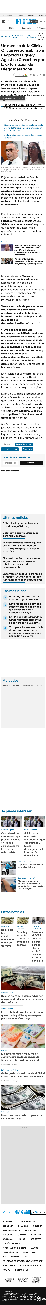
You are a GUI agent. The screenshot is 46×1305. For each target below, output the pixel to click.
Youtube (29, 1212)
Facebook (9, 1212)
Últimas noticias (26, 1221)
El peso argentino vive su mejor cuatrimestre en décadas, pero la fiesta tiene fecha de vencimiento (20, 1057)
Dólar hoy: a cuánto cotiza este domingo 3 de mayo (20, 534)
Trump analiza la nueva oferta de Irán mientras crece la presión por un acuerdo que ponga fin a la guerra (26, 632)
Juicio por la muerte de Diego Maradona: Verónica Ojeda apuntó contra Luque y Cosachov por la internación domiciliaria (27, 250)
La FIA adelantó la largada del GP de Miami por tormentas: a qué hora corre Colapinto (26, 619)
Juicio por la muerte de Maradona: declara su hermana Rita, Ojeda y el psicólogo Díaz (28, 261)
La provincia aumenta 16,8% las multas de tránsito (30, 865)
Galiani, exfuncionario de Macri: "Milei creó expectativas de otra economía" (23, 1075)
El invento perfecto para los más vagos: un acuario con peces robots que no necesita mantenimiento (21, 563)
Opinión (22, 1235)
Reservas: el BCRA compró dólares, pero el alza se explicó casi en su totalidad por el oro (37, 946)
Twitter (3, 1212)
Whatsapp (36, 1212)
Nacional (7, 1239)
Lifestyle (36, 1235)
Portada (7, 1221)
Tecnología (29, 1252)
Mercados (30, 1230)
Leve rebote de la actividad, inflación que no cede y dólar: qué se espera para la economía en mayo (26, 608)
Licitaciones (21, 1270)
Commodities (28, 685)
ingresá (42, 21)
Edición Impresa (11, 1243)
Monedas (6, 685)
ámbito (4, 36)
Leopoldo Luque (9, 449)
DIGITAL (9, 1280)
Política (37, 1226)
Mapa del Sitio (19, 1256)
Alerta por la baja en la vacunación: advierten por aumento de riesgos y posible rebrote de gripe (31, 885)
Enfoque (20, 15)
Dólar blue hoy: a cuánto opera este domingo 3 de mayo (20, 525)
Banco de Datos (11, 1230)
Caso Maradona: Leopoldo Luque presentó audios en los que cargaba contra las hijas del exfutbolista (11, 843)
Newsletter (38, 1212)
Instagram (16, 1212)
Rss (4, 1256)
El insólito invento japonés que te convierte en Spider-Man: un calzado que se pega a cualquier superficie (22, 547)
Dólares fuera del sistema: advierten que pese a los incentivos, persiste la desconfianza (22, 999)
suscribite (34, 21)
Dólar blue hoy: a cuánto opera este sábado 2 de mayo (21, 1117)
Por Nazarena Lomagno (10, 1081)
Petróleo (31, 15)
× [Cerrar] (23, 98)
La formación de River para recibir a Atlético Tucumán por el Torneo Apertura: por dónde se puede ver (22, 576)
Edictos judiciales (30, 1265)
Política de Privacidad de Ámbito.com (22, 1261)
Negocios (7, 1235)
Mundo (22, 1239)
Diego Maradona (31, 36)
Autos (34, 1248)
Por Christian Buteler (9, 1064)
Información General (17, 36)
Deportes (35, 1239)
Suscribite (31, 463)
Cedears (40, 685)
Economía (26, 28)
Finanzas (23, 1226)
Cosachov (27, 449)
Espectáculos (10, 1252)
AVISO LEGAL (8, 1265)
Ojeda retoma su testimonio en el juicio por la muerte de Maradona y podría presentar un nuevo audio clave (23, 128)
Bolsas (16, 685)
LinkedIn (22, 1212)
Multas (6, 1270)
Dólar (11, 28)
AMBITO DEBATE (36, 1280)
